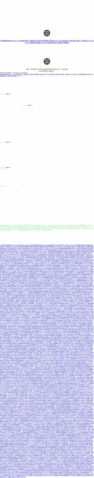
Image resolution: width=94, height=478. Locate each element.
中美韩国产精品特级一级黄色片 (43, 351)
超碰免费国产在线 (67, 326)
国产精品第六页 (75, 339)
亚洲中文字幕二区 (21, 477)
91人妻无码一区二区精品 (57, 280)
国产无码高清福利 (77, 326)
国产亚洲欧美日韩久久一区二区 (46, 320)
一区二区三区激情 (24, 319)
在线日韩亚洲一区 (83, 394)
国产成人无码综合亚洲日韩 (55, 326)
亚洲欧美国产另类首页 (41, 379)
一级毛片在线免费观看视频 (29, 431)
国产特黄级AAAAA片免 (49, 389)
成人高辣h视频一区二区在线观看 (37, 323)
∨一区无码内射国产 (79, 303)
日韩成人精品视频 (49, 446)
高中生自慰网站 (14, 420)
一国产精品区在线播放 (49, 259)
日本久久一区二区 (70, 259)
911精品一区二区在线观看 (35, 336)
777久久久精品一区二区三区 (36, 445)
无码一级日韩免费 (47, 346)
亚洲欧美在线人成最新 (30, 289)
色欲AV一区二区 (76, 283)
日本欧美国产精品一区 (23, 457)
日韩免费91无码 (7, 475)
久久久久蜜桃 (3, 289)
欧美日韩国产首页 (60, 360)
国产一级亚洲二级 (59, 382)
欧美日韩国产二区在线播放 (26, 359)
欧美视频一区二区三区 (23, 273)
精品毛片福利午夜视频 (19, 331)
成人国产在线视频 (11, 291)
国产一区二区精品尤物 (43, 345)
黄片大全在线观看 (48, 245)
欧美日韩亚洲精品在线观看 (19, 349)
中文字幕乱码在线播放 (13, 461)
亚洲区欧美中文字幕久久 (39, 425)
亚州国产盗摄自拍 (80, 346)
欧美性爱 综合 (84, 409)
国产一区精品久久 (49, 366)
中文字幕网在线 (79, 469)
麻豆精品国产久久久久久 (59, 346)
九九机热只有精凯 (55, 429)
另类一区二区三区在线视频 (51, 262)
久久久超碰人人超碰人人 (33, 365)
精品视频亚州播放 (79, 245)
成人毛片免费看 (14, 334)
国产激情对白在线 (42, 383)
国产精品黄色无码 (21, 291)
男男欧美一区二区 (83, 263)
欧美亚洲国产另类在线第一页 (32, 417)
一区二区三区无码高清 (33, 348)
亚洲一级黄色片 (85, 283)
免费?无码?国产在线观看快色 (9, 273)
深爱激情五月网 (10, 343)
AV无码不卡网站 (64, 429)
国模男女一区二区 (20, 351)
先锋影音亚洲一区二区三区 (41, 359)
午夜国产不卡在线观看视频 (47, 313)
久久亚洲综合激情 (52, 303)
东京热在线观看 (16, 382)
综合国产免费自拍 (39, 475)
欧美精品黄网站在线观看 (54, 251)
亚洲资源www (10, 294)
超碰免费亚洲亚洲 (47, 339)
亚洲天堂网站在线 (83, 357)
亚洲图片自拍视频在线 (31, 374)
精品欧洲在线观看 (6, 306)
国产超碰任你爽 (40, 274)
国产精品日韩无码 (75, 274)
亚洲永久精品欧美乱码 (55, 291)
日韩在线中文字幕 (20, 429)
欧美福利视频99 (52, 379)
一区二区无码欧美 (18, 409)
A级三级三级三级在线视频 (30, 308)
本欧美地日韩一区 (24, 253)
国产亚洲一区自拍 (13, 446)
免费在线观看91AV (35, 363)
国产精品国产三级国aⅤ (68, 342)
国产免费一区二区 (20, 412)
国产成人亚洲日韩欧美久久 (15, 363)
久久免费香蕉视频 (14, 451)
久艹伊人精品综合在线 (81, 271)
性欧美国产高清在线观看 (20, 348)
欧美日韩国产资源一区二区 (17, 262)
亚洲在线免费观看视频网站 (12, 458)
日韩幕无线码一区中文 (37, 266)
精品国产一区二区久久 (14, 357)
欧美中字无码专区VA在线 (84, 428)
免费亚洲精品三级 (32, 268)
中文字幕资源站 (23, 394)
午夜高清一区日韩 (18, 379)
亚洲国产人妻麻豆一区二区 (34, 311)
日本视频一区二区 (42, 352)
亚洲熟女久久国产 (28, 248)
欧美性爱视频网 (19, 360)
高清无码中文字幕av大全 (61, 313)
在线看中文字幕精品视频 (8, 408)
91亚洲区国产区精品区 (59, 449)
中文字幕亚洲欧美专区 (42, 254)
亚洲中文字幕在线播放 (74, 409)
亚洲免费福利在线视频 (85, 325)
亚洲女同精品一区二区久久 (36, 461)
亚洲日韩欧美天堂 (59, 340)
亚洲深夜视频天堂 (12, 398)
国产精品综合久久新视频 (6, 308)
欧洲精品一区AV (46, 294)
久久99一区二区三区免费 (41, 325)
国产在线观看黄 (31, 411)
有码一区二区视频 (46, 423)
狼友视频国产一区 (32, 303)
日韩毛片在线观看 (85, 398)
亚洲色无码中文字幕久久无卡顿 (44, 297)
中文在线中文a (37, 443)
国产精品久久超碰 (33, 405)
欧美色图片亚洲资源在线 (15, 466)
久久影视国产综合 (10, 270)
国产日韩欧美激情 (81, 266)
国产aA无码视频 (36, 313)
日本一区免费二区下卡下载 (29, 438)
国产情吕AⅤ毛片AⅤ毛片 (39, 474)
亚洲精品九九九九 (50, 466)
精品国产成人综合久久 (48, 415)
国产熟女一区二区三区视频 (20, 251)
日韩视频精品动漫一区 (54, 403)
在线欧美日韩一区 (53, 455)
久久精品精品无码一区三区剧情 (20, 323)
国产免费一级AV (39, 286)
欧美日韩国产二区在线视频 (27, 337)
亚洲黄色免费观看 (39, 337)
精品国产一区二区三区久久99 (36, 366)
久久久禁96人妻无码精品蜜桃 (51, 375)
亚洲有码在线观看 (11, 469)
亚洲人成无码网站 (58, 464)
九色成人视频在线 (87, 343)
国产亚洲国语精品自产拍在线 (55, 385)
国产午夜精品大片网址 (23, 265)
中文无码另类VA (64, 299)
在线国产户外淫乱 (87, 253)
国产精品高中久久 (77, 253)
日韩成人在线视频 (69, 256)
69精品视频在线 (46, 277)
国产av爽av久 (51, 369)
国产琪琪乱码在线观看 (40, 400)
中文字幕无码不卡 (48, 371)
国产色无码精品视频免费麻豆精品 (37, 451)
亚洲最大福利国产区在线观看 (79, 293)
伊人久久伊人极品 (4, 383)
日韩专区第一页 (10, 463)
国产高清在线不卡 (78, 474)
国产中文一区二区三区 (47, 440)
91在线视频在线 (84, 286)
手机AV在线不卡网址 (70, 340)
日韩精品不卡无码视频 (60, 440)
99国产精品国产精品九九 (9, 342)
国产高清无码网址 (13, 280)
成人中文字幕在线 (8, 248)
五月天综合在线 (89, 356)
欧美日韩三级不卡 (58, 285)
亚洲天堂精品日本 (16, 313)
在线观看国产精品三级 (7, 377)
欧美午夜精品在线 (43, 326)
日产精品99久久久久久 (44, 263)
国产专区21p (12, 371)
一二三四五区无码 (66, 417)
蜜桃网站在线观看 (25, 328)
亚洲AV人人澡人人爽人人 (18, 257)
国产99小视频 (68, 311)
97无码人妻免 (59, 356)
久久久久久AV (47, 266)
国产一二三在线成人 (56, 461)
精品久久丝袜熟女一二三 (56, 283)
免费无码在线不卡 (75, 455)
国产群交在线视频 (6, 313)
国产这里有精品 (44, 363)
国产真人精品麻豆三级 (55, 348)
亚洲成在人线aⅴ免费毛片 (56, 334)
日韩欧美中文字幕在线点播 (65, 472)
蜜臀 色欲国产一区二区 (56, 308)
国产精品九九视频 (75, 265)
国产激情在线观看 (35, 322)
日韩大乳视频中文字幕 (73, 371)
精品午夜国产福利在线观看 (19, 440)
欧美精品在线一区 (62, 448)
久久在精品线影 (20, 286)
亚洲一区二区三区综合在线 (47, 270)
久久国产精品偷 (12, 288)
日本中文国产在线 (64, 325)
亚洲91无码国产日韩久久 (72, 357)
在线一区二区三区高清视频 (44, 268)
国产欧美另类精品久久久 (71, 380)
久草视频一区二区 (33, 452)
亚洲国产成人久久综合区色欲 (58, 305)
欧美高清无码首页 (13, 403)
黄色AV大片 (79, 435)
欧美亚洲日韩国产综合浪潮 (30, 271)
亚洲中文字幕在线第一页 (85, 294)
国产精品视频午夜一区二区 (15, 250)
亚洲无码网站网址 (41, 469)
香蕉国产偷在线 (53, 472)
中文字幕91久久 (75, 268)
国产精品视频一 (83, 429)
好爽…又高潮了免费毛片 (65, 343)
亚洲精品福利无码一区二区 (16, 332)
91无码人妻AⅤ (30, 291)
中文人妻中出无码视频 (9, 374)
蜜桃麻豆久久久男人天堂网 (46, 458)
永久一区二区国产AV (24, 322)
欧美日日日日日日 (18, 372)
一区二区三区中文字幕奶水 (12, 253)
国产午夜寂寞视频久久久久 (65, 400)
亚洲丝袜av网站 (67, 283)
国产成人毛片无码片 (22, 398)
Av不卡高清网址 (61, 357)
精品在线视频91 (59, 320)
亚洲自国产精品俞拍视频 (69, 385)
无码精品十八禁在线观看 (57, 263)
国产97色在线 (18, 438)
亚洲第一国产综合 (72, 448)
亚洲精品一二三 (23, 293)
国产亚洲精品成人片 (53, 325)
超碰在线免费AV (41, 388)
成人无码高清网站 (6, 382)
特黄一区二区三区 (37, 389)
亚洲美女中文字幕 (27, 389)
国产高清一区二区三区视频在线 (68, 359)
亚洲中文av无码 (74, 345)
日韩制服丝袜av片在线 (9, 369)
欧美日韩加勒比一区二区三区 (12, 414)
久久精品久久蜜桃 (28, 245)
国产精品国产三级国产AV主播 (70, 452)
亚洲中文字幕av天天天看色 (47, 302)
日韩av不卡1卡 (86, 389)
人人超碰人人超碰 (56, 342)
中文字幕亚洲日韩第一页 (81, 279)
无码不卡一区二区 (49, 475)
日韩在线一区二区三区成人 (62, 415)
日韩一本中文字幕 (44, 354)
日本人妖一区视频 (39, 435)
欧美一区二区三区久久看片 (15, 380)
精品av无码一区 (55, 463)
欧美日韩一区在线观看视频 (73, 449)
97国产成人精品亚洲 (85, 395)
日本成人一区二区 (44, 348)
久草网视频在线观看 (26, 432)
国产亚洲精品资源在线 (49, 328)
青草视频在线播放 (49, 247)
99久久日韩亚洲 (44, 417)
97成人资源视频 (89, 437)
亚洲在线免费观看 (48, 464)
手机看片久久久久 (60, 466)
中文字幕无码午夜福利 (18, 472)
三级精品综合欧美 (59, 256)
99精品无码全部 (40, 296)
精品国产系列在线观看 (16, 260)
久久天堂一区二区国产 (30, 360)
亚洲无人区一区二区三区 (80, 383)
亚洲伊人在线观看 (17, 406)
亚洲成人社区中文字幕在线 (32, 463)
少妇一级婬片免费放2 (63, 457)
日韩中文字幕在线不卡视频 (81, 445)
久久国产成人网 (70, 360)
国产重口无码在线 (79, 256)
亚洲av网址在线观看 (13, 415)
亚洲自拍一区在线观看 (33, 354)
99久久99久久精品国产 (53, 273)
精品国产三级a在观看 (60, 446)
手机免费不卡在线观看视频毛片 (62, 475)
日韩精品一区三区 (74, 429)
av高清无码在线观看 (7, 274)
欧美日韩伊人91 (68, 280)
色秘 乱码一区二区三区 (12, 303)
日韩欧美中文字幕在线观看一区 (79, 412)
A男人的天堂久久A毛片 (59, 380)
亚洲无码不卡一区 (85, 455)
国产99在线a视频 (49, 386)
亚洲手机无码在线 (84, 351)
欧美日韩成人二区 (8, 283)
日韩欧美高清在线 (30, 296)
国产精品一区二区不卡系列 (68, 288)
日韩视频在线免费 (21, 326)
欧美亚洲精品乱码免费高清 (53, 276)
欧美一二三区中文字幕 (50, 357)
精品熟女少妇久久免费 (61, 426)
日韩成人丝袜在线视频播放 (20, 418)
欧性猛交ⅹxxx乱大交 (15, 254)
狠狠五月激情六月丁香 (46, 322)
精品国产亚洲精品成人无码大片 (62, 293)
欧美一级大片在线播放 (82, 460)
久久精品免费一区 (11, 266)
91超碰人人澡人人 (69, 382)
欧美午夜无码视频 (53, 363)
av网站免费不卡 (49, 377)
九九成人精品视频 (45, 260)
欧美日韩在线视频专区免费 (9, 286)
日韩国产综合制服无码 (85, 300)
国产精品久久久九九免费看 (71, 263)
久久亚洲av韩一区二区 (10, 247)
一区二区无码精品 (70, 368)
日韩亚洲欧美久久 (52, 434)
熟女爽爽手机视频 (66, 461)
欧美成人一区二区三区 (31, 388)
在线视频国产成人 (28, 425)
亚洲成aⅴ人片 (57, 445)
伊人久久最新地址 (56, 423)
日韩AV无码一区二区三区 (16, 383)
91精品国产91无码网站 (9, 412)
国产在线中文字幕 (14, 441)
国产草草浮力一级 (20, 408)
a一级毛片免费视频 (10, 282)
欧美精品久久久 (37, 406)
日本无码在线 (14, 322)
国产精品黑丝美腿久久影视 (82, 259)
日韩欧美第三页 (76, 402)
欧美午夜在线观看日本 (9, 428)
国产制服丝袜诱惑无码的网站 (38, 471)
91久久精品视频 (47, 342)
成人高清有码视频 (68, 354)
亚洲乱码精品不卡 (76, 270)
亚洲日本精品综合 (7, 329)
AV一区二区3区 (83, 408)
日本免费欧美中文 (20, 305)
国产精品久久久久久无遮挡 (20, 329)
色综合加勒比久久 (74, 325)
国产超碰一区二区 (36, 432)
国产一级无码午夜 (18, 248)
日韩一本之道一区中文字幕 (47, 332)
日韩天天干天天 (23, 411)
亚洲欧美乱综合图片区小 (12, 400)
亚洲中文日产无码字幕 (64, 455)
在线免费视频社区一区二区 (35, 277)
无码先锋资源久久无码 (74, 302)
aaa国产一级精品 (86, 322)
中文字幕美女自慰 (40, 466)
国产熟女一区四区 (70, 346)
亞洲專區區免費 (60, 311)
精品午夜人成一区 (80, 356)
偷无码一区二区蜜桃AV (28, 475)
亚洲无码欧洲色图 (41, 438)
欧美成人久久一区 (43, 343)
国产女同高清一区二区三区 (19, 426)
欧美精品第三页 (58, 286)
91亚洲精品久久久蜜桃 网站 (58, 368)
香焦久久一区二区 (74, 432)
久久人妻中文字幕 (79, 406)
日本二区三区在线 (12, 397)
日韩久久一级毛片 (39, 357)
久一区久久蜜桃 (45, 334)
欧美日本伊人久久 (27, 368)
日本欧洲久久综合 (32, 352)
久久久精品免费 (36, 260)
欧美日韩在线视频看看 (32, 326)
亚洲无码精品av (34, 273)
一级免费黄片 (23, 302)
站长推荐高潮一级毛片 (43, 308)
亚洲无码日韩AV (86, 248)
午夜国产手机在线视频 (67, 445)
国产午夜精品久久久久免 (21, 428)
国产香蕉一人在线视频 (33, 391)
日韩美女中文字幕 (51, 451)
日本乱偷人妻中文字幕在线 (78, 403)
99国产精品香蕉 (70, 405)
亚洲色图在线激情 (69, 383)
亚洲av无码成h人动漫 (45, 463)
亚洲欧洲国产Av (31, 426)
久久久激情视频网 (34, 265)
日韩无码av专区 (9, 348)
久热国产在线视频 (74, 457)
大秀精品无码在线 (80, 379)
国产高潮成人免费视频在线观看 (55, 425)
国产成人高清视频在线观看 (11, 411)
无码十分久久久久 (81, 359)
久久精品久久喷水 (83, 320)
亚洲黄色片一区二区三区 (43, 305)
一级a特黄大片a (81, 369)
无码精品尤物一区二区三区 (67, 372)
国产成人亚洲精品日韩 (52, 409)
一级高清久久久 (30, 435)
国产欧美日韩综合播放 (83, 420)
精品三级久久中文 (8, 471)
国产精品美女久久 (52, 314)
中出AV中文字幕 (6, 474)
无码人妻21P (18, 299)
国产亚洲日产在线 (13, 311)
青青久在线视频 (55, 260)
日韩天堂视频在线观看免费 (18, 296)
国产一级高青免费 (58, 468)
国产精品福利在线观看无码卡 (83, 425)
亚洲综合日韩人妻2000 (37, 250)
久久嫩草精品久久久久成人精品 (75, 388)
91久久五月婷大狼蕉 (53, 441)
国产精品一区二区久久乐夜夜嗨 (71, 468)
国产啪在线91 (82, 415)
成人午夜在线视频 (77, 343)
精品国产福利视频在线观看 (69, 411)
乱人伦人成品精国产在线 (22, 342)
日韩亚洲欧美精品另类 (58, 271)
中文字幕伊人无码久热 (27, 279)
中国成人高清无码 (62, 388)
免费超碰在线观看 (20, 455)
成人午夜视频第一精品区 (56, 354)
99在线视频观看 (82, 426)
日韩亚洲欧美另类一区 (53, 349)
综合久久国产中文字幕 (39, 420)
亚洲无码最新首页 (40, 306)
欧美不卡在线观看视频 (29, 379)
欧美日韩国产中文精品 (17, 320)
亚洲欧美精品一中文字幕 (80, 405)
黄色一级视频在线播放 (55, 316)
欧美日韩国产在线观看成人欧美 (45, 382)
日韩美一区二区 (40, 431)
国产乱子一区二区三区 (17, 474)
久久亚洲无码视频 (54, 397)
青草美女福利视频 (42, 369)
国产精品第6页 (80, 375)
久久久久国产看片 (63, 441)
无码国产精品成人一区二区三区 (11, 336)
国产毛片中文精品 (85, 377)
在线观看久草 (22, 311)
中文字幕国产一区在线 (69, 356)
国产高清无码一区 (30, 325)
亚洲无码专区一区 (34, 319)
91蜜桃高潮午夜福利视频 (8, 452)
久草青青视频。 (10, 300)
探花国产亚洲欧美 (89, 382)
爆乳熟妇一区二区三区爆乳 (61, 458)
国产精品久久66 (40, 446)
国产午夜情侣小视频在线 (41, 395)
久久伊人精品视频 (49, 340)
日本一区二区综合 (61, 323)
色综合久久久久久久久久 (28, 466)
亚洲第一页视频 (64, 394)
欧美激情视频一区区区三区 (62, 336)
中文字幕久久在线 (22, 397)
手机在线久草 (72, 441)
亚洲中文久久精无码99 (81, 316)
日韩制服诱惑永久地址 (33, 302)
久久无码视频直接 (84, 339)
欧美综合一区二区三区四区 (77, 336)
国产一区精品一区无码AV (14, 279)
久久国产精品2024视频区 (76, 392)
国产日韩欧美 (32, 288)
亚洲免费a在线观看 (65, 403)
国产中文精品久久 (28, 294)
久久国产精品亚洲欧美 (48, 293)
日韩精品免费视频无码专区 (67, 260)
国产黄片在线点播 (63, 363)
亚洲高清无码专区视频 (48, 418)
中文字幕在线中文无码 (66, 463)
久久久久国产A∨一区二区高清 (62, 247)
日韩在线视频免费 (62, 395)
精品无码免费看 (80, 458)
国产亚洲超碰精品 (73, 394)
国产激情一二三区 (66, 348)
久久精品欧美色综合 (24, 422)
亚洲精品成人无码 (23, 259)
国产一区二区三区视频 (14, 362)
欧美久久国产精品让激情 (31, 408)
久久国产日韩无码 (31, 469)
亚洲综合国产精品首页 (23, 468)
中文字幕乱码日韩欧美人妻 (65, 314)
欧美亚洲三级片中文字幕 (37, 414)
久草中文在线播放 (84, 337)
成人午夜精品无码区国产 (11, 460)
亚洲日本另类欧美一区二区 (62, 418)
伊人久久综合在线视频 (9, 351)
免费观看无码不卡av (69, 464)
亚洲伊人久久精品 (77, 322)
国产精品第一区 (24, 461)
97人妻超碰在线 (54, 402)
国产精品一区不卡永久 (69, 425)
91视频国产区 (68, 389)
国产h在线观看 (72, 458)
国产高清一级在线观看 (35, 428)
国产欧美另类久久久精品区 (79, 461)
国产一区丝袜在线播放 (34, 317)
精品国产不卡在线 (32, 329)
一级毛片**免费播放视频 (20, 365)
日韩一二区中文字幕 (19, 283)
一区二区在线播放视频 (45, 319)
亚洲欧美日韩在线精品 (47, 372)
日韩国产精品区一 (10, 388)
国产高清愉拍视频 (49, 256)
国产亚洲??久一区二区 (42, 472)
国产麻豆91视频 (33, 369)
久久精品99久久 (24, 451)
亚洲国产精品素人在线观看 (74, 434)
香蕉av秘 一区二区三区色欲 (60, 331)
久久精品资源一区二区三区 (13, 328)
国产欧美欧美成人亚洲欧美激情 (55, 408)
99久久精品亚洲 (71, 296)
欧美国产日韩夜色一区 (34, 334)
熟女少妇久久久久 (6, 263)
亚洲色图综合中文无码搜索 (71, 408)
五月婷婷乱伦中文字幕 (62, 414)
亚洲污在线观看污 (85, 302)
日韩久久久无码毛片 (37, 346)
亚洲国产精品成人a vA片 (52, 300)
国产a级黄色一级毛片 (72, 300)
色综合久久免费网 (25, 362)
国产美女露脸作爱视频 (54, 299)
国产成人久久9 (34, 392)
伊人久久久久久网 (52, 395)
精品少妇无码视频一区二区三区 (24, 314)
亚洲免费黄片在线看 (83, 386)
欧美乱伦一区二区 (69, 245)
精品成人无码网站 (30, 429)
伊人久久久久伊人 (42, 251)
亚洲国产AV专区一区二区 (21, 369)
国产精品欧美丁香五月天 (63, 352)
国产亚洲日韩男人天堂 (6, 440)
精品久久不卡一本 (12, 468)
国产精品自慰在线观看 (65, 294)
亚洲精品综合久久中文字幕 (40, 434)
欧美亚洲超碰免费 (51, 323)
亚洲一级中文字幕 (57, 365)
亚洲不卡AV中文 (24, 458)
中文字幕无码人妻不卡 (9, 455)
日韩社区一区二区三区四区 (81, 260)
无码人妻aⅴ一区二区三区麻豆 (44, 289)
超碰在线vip (28, 331)
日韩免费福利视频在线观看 (34, 293)
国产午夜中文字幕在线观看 (84, 257)
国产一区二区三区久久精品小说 (45, 374)
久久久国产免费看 (60, 259)
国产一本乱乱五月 (81, 411)
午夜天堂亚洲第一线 (80, 466)
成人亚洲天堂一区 (85, 449)
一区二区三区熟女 (28, 339)
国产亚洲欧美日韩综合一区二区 (65, 303)
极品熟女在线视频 (77, 365)
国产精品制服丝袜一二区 (57, 266)
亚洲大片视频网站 (53, 343)
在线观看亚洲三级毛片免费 (24, 266)
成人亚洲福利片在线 (74, 337)
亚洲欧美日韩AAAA (25, 392)
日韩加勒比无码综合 (72, 422)
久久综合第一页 (72, 328)
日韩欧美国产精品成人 (82, 319)
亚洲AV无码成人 (26, 250)
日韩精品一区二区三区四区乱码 (28, 382)
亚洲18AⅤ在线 (52, 254)
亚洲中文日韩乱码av (19, 377)
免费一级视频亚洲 (46, 443)
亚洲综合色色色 (55, 294)
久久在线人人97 (8, 406)
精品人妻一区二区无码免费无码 (67, 375)
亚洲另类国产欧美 (30, 286)
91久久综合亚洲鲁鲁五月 (36, 362)
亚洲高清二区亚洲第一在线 (85, 299)
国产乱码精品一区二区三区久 (77, 431)
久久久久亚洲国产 (65, 398)
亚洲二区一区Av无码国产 (51, 274)
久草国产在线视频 (34, 422)
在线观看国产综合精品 (13, 392)
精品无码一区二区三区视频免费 (27, 446)
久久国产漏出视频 (41, 454)
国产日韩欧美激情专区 (86, 366)
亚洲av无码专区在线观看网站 (66, 282)
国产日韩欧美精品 (40, 256)
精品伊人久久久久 (30, 412)
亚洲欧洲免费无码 (43, 392)
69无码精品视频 (65, 276)
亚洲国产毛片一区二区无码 (7, 448)
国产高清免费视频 (31, 345)
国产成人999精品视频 (83, 331)
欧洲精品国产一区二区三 (28, 316)
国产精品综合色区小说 (42, 288)
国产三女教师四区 (10, 417)
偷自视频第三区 (14, 259)
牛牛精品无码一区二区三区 (34, 402)
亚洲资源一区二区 (59, 332)
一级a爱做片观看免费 (5, 245)
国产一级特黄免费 (27, 260)
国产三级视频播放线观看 (69, 435)
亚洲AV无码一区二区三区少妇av (82, 332)
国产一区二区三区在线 (30, 454)
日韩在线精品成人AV (57, 265)
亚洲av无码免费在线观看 (41, 316)
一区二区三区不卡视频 (66, 309)
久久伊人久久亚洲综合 (34, 394)
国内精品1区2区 (51, 356)
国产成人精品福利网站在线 (10, 437)
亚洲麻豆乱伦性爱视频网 (6, 372)
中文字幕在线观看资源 (17, 263)
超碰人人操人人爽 (82, 422)
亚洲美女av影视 (43, 408)
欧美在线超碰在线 (75, 398)
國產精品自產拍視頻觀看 (60, 371)
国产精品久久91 (81, 437)
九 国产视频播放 (10, 285)
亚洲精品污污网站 (82, 448)
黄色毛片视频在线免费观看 (37, 437)
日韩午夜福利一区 (72, 428)
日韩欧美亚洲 (37, 294)
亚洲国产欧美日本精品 (74, 254)
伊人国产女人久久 (4, 254)
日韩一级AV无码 (21, 385)
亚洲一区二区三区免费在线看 (84, 440)
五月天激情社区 (8, 431)
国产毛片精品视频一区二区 (78, 334)
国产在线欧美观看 (30, 448)
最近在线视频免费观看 (22, 445)
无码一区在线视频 (16, 475)
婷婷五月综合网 (12, 326)
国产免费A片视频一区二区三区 (37, 300)
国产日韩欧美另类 (26, 346)
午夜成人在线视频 (75, 475)
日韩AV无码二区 (37, 339)
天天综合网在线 (87, 354)
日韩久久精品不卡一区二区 (48, 311)
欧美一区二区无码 (48, 362)
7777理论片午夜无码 (7, 331)
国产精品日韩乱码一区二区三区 (62, 270)
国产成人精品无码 (71, 369)
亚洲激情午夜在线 (85, 313)
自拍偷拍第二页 (49, 331)
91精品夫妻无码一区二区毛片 (9, 354)
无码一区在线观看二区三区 (67, 391)
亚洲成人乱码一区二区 (22, 288)
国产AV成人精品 (30, 386)
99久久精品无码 (15, 356)
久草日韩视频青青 (71, 437)
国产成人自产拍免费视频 (27, 357)
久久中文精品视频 (54, 394)
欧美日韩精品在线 (22, 391)
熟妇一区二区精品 (11, 314)
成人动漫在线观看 (30, 282)
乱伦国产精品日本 (43, 457)
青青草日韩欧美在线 (62, 451)
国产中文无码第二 (70, 454)
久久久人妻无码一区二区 (35, 280)
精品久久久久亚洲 (76, 248)
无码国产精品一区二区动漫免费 (47, 405)
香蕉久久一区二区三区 (27, 443)
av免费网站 (56, 372)
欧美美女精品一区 (34, 253)
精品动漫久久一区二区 (80, 391)
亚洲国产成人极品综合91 (6, 418)
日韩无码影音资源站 (51, 388)
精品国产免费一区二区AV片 (13, 366)
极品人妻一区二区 (49, 286)
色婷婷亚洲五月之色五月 (78, 400)
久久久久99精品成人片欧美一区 (16, 289)
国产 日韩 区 (70, 323)
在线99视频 (44, 441)
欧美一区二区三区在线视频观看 (55, 383)
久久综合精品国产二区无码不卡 (27, 460)
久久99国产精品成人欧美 (50, 250)
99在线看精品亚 (51, 471)
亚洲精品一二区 (70, 406)
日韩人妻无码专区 (20, 374)
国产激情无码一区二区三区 (78, 352)
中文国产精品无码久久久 (19, 345)
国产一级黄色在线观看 (65, 329)
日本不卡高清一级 (43, 398)
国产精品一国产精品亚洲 (52, 282)
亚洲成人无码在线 (41, 276)
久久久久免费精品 (11, 435)
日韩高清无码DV (20, 435)
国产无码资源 (35, 332)
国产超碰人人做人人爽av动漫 (71, 351)
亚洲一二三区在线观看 (64, 274)
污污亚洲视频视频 (31, 349)
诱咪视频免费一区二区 (55, 345)
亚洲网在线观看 (17, 346)
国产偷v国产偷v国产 (59, 245)
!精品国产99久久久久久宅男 (76, 306)
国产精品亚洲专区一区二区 (28, 254)
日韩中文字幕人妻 (59, 386)
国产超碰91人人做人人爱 (69, 285)
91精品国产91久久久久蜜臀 (42, 412)
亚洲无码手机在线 (54, 391)
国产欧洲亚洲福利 (20, 282)
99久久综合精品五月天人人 (35, 418)
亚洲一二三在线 (44, 455)
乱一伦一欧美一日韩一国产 (16, 271)
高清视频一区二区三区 (21, 270)
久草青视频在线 (31, 397)
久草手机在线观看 (7, 346)
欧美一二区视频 (75, 417)
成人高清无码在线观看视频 (63, 471)
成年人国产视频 (83, 268)
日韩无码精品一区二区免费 (12, 319)
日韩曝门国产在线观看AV (21, 300)
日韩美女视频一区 (18, 454)
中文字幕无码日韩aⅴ (51, 460)
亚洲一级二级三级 (30, 283)
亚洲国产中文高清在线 (62, 337)
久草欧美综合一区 (74, 415)
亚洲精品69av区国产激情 (60, 374)
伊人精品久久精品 (41, 360)
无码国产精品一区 (22, 423)
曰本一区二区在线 (77, 389)
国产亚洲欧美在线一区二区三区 (10, 405)
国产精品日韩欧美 (28, 474)
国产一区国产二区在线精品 (47, 253)
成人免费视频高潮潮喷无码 (9, 445)
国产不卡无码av (73, 414)
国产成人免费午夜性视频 (22, 247)
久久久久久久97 (20, 325)
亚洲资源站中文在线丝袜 (73, 317)
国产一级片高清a (7, 257)
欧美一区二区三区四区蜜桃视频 (58, 422)
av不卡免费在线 (62, 434)
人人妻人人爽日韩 (39, 262)
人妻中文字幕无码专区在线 (10, 386)
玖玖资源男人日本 (81, 328)
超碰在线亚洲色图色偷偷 (86, 417)
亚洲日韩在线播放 (14, 302)
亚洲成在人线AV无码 (70, 266)
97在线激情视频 (31, 274)
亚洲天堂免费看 (21, 386)
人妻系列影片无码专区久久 (80, 309)
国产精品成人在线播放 (9, 360)
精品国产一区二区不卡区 (9, 325)
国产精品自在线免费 (28, 464)
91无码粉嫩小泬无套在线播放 (75, 374)
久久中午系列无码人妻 (26, 356)
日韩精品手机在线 (40, 426)
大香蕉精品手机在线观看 (42, 397)
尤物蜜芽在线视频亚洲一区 (62, 432)
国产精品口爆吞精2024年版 (48, 317)
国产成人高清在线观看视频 (42, 283)
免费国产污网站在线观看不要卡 (49, 428)
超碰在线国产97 (49, 285)
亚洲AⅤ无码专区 (21, 449)
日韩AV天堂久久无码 (29, 306)
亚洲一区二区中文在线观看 (17, 395)
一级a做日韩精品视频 (59, 279)
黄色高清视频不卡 (59, 253)
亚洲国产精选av (12, 477)
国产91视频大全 (17, 375)
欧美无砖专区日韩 (6, 277)
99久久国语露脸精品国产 (80, 308)
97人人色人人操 (76, 311)
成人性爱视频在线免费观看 (64, 248)
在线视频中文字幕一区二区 (45, 271)
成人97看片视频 (46, 280)
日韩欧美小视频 (56, 268)
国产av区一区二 (8, 389)
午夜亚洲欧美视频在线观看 (26, 420)
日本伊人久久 (75, 294)
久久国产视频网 (76, 286)
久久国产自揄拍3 (19, 417)
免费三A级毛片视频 (41, 257)
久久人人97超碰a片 (76, 250)
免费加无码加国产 (12, 457)
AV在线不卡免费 (88, 438)
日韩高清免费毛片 (40, 386)
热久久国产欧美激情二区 (30, 309)
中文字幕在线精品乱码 (23, 437)
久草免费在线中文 (22, 354)
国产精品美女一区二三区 (71, 386)
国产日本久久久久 (20, 463)
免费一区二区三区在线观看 (20, 274)
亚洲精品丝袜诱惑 (67, 322)
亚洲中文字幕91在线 (81, 297)
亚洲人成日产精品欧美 (28, 299)
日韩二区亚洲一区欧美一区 (23, 371)
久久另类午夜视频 (14, 434)
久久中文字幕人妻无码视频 (36, 259)
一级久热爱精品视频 (55, 412)
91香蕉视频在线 (84, 432)
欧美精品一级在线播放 (14, 443)
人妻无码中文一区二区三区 (40, 314)
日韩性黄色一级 (84, 317)
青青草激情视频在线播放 (8, 402)
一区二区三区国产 (20, 388)
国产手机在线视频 (48, 279)
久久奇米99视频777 (56, 443)
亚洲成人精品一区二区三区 (30, 320)
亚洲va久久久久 (89, 288)
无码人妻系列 (7, 276)
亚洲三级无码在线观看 (72, 446)
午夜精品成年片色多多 (76, 471)
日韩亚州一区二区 (77, 314)
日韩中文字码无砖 (85, 468)
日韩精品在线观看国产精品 (62, 431)
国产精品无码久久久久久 (48, 432)
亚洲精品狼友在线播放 (78, 463)
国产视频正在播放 (40, 460)
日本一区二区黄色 (26, 313)
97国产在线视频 (4, 403)
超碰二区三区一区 (49, 445)
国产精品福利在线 (65, 268)
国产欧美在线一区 (18, 308)
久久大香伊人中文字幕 (75, 418)
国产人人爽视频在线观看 (8, 305)
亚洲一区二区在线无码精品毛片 (35, 449)
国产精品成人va (72, 251)
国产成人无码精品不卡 (25, 441)
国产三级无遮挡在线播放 (65, 402)
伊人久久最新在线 (27, 406)
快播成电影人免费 (80, 291)
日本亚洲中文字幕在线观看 (44, 309)
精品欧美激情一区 (70, 279)
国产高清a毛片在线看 (74, 313)
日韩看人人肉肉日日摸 (87, 402)
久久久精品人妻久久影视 (41, 299)
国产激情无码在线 (49, 431)
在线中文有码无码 (50, 420)
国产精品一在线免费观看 (11, 297)
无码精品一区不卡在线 (62, 254)
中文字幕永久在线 (80, 454)
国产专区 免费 (52, 392)
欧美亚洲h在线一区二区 (60, 296)
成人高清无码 (57, 377)
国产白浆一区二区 (80, 288)
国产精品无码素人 (37, 415)
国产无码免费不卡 (31, 276)
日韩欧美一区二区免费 (87, 270)
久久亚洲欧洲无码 (37, 368)
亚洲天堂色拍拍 (57, 411)
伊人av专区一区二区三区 (51, 306)
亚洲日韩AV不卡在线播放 (25, 415)
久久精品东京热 (65, 345)
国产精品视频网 (58, 435)
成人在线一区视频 (63, 428)
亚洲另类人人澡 (57, 452)
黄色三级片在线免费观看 (63, 392)
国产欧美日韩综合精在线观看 (29, 380)
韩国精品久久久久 (85, 363)
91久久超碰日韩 (88, 374)
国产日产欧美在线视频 (50, 437)
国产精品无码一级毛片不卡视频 (27, 297)
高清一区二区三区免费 (17, 245)
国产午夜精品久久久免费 (53, 438)
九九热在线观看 (27, 372)
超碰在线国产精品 (76, 262)
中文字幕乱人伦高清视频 (30, 383)
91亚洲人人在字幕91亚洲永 (78, 247)
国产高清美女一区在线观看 (71, 320)
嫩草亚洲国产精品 (38, 245)
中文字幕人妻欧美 (36, 441)
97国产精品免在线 (23, 334)
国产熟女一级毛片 (13, 422)
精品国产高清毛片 (86, 434)
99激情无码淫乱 (24, 336)
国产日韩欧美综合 (29, 377)
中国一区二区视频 (48, 449)
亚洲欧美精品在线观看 (74, 366)
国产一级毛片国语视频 (17, 339)
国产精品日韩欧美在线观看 (79, 329)
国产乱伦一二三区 (83, 457)
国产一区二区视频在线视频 (68, 316)
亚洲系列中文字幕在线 (80, 372)
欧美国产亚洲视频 (30, 351)
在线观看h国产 (73, 257)
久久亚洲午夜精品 (67, 365)
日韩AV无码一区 (76, 443)
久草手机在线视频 (8, 454)
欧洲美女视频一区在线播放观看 (11, 337)
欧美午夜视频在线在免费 (61, 366)
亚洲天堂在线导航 (33, 398)
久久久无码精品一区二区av (13, 432)
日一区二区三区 (52, 248)
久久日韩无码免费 (88, 306)
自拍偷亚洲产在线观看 (48, 336)
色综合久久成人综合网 (31, 305)
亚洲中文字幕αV (65, 377)
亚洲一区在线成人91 (53, 359)
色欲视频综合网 (4, 357)
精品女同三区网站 (57, 322)
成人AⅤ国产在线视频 (60, 369)
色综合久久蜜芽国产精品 (81, 360)
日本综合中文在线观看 (74, 363)
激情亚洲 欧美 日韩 (11, 352)
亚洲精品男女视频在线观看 (41, 291)
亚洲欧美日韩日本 (50, 426)
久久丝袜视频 (25, 363)
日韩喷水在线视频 (32, 251)
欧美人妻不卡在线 (49, 296)
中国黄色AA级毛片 (20, 340)
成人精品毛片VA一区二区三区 (11, 256)
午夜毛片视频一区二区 (74, 395)
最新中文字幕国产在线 (30, 472)
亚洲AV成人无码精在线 (32, 385)
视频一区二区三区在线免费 (67, 397)
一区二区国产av (29, 340)
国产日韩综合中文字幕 (21, 402)
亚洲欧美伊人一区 (18, 389)
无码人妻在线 (9, 409)
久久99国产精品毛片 (18, 309)
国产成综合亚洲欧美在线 (43, 329)
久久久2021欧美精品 (20, 448)
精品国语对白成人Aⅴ (16, 368)
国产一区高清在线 (52, 352)
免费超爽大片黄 (56, 339)
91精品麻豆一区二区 (52, 400)
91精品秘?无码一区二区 (15, 316)
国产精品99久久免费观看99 (32, 455)
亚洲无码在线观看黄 (21, 352)
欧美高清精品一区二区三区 (61, 302)
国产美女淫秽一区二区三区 (9, 385)
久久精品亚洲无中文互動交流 (19, 277)
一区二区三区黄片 (33, 458)
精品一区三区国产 (12, 423)
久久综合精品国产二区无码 (46, 452)
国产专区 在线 (45, 402)
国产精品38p (64, 251)
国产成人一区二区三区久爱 (7, 438)
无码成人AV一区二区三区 (34, 423)
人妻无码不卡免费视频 (50, 414)
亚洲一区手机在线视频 (79, 323)
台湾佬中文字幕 (73, 299)
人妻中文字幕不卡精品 (21, 285)
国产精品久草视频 (85, 475)
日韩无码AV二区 (34, 343)
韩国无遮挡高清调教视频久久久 (36, 285)
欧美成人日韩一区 (42, 303)
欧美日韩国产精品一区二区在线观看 (66, 379)
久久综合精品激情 (41, 349)
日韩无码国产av (55, 329)
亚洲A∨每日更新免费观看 (12, 359)
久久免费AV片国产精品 (78, 348)
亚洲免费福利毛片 (70, 466)
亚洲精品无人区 (80, 296)
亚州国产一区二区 (38, 279)
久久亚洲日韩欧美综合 (65, 262)
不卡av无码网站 (42, 273)
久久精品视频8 (63, 300)
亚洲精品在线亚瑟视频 (79, 349)
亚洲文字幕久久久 (29, 395)
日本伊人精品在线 (51, 360)
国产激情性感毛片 (81, 385)
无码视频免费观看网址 (41, 448)
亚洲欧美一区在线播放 (45, 265)
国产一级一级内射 (44, 391)
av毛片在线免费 (56, 309)
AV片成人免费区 (14, 394)
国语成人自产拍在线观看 (21, 317)
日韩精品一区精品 (49, 435)
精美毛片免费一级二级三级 (69, 319)
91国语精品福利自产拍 (82, 441)
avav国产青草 (78, 282)
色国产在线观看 (46, 368)
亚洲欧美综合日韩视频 (57, 277)
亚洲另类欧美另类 (40, 282)
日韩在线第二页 (4, 271)
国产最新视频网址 (52, 448)
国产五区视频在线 (82, 277)
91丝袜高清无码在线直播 (85, 371)
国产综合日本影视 (69, 332)
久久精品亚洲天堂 (29, 262)
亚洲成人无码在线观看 (11, 391)
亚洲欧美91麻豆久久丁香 (11, 293)
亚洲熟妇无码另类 (78, 354)
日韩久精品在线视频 (61, 317)
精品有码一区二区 (56, 319)
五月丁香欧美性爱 (19, 294)
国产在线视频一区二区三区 (86, 446)
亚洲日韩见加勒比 (69, 271)
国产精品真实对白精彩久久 (68, 423)
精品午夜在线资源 (26, 375)
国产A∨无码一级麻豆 (71, 420)
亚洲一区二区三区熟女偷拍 (70, 277)
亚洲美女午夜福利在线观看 (66, 474)
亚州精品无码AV (81, 285)
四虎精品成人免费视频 (41, 403)
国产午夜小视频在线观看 (47, 406)
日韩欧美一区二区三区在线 (45, 380)
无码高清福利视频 (60, 405)
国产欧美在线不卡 (74, 276)
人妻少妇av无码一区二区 (53, 257)
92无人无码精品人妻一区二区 (81, 397)
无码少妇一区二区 (4, 394)
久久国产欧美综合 (63, 306)
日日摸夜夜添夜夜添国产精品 (27, 256)
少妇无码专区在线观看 (52, 469)
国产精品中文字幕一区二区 (41, 248)
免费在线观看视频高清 (37, 328)
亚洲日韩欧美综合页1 (7, 251)
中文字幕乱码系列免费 (54, 288)
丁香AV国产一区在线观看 (36, 468)
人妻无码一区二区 (8, 464)
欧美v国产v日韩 (34, 457)
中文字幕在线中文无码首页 (69, 362)
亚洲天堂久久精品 (44, 422)
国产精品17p (66, 265)
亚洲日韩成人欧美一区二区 (68, 291)
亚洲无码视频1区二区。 (38, 331)
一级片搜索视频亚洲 (68, 308)
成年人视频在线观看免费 (79, 280)
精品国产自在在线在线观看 (43, 429)
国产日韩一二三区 (75, 377)
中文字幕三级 (88, 348)
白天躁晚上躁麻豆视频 (17, 306)
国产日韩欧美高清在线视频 (22, 343)
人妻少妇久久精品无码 (21, 268)
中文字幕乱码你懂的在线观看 (75, 289)
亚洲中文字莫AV (36, 372)
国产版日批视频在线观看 (36, 342)
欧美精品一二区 (63, 273)
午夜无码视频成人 (71, 460)
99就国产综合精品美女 (30, 409)
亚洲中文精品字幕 (23, 280)
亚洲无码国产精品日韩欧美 (66, 349)
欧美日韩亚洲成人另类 (61, 328)
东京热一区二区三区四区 (21, 452)
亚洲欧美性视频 (81, 251)
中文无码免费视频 (25, 414)
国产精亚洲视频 (17, 431)
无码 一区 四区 (87, 326)
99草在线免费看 (10, 299)
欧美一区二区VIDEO (9, 317)
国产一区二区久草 (61, 437)
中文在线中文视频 (7, 309)
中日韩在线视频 (43, 385)
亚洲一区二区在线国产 (9, 268)
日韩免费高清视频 (73, 331)
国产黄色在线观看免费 (55, 417)
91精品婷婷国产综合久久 (36, 371)
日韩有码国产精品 (81, 340)
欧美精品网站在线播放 (58, 351)
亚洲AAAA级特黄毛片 (46, 365)
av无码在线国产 (23, 303)
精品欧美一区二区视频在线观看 (76, 273)
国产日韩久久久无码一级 (63, 250)
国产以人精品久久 (38, 464)
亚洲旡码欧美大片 (23, 405)
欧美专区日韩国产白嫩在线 (37, 247)
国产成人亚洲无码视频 (54, 398)
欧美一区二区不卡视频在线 (34, 440)
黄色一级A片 (85, 418)
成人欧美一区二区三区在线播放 (22, 471)
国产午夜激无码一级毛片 (59, 297)
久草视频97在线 (58, 362)
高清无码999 (32, 403)
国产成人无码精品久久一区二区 (44, 411)
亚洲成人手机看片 (48, 468)
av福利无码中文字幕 (39, 340)
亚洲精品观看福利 (65, 412)
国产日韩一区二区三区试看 (27, 400)
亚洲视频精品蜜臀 (30, 257)
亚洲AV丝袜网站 (64, 257)
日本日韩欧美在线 (80, 368)
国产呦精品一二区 (70, 297)
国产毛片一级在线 (60, 420)
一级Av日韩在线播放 (60, 406)
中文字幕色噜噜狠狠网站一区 (15, 425)
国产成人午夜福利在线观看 (60, 289)
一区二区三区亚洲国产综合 (39, 356)
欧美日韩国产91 (86, 314)
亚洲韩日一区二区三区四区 (31, 263)
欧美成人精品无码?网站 (81, 464)
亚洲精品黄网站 (68, 253)
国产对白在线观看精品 (11, 265)
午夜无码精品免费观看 (33, 270)
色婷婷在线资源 (67, 286)
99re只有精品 (46, 461)
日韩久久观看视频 (51, 454)
